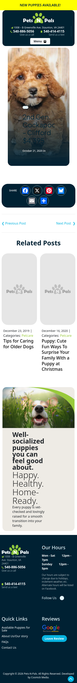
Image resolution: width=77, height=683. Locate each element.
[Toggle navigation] (40, 41)
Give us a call (27, 34)
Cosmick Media (40, 677)
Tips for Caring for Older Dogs (18, 343)
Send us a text (56, 34)
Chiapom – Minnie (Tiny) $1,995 (57, 223)
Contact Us (9, 647)
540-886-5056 (22, 32)
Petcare (27, 335)
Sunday (47, 564)
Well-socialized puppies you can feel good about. (28, 451)
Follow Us (49, 598)
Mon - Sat (48, 555)
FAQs (5, 642)
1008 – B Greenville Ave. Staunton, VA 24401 (37, 27)
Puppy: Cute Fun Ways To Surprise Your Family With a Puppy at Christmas (55, 355)
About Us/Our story (15, 636)
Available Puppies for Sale (16, 629)
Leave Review (54, 638)
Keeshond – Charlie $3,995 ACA (20, 223)
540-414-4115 (52, 32)
